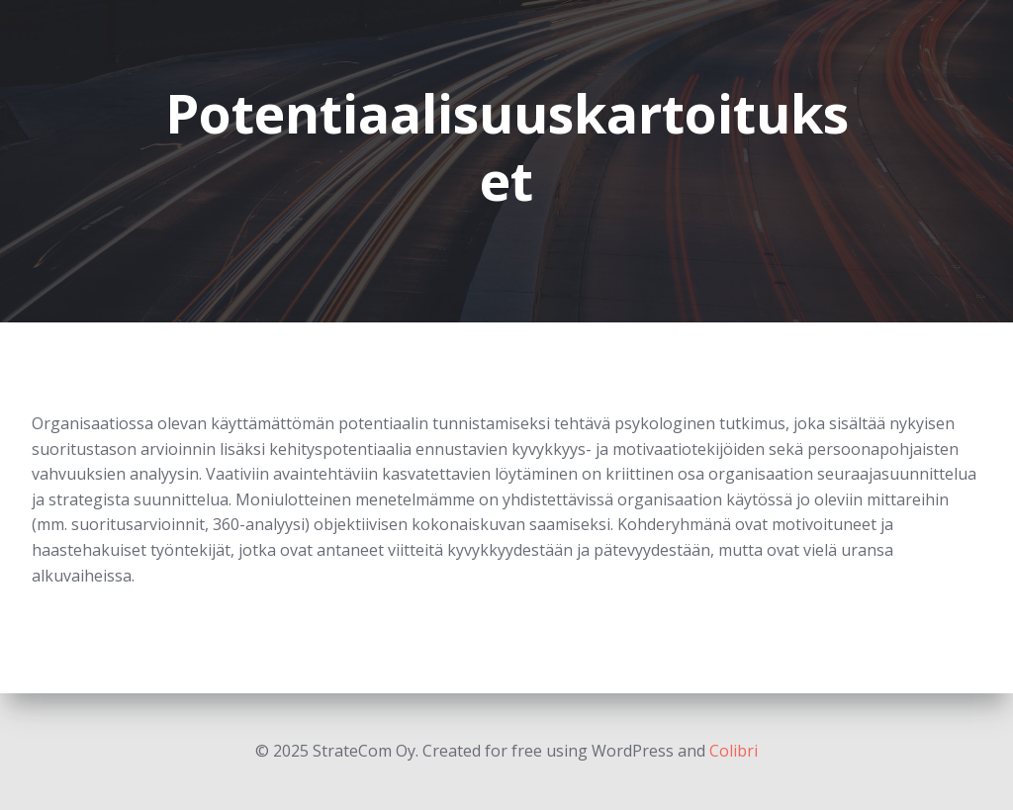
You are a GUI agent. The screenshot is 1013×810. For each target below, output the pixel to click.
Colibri (733, 751)
